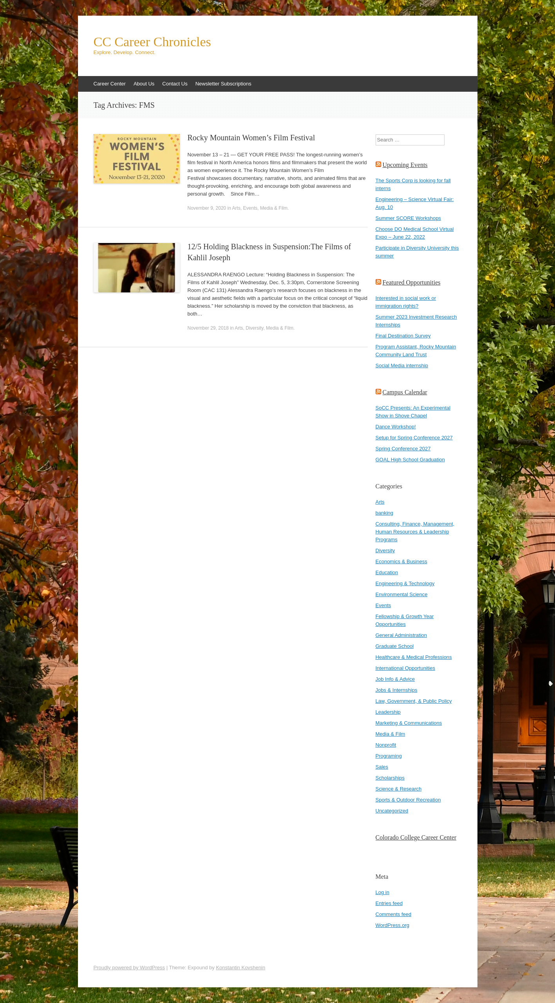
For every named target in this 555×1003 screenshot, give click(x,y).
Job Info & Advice (395, 679)
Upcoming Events (405, 164)
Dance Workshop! (396, 427)
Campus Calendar (405, 392)
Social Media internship (402, 365)
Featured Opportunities (412, 282)
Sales (382, 767)
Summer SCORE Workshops (408, 218)
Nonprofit (386, 745)
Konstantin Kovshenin (240, 967)
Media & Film (273, 208)
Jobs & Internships (397, 690)
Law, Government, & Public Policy (414, 701)
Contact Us (174, 84)
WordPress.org (392, 925)
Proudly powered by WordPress (129, 967)
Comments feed (394, 914)
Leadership (388, 712)
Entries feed (389, 903)
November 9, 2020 (207, 208)
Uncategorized (392, 811)
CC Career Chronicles (152, 42)
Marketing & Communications (409, 723)
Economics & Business (401, 561)
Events (250, 208)
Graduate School (395, 646)
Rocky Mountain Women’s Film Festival (251, 137)
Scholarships (390, 778)
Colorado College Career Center (416, 837)
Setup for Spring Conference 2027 (414, 438)
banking (385, 513)
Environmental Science (402, 594)
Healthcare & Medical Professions (414, 657)
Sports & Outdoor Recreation (408, 800)
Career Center (110, 84)
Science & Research (399, 789)
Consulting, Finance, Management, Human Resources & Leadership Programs (415, 531)
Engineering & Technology (405, 583)
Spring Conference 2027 (403, 449)
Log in (382, 892)
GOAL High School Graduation (410, 460)
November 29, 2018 (208, 328)
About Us (144, 84)
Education (387, 572)
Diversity (254, 328)
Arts (236, 208)
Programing (389, 756)
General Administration (401, 635)
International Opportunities (405, 668)
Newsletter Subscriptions (223, 84)
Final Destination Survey (403, 336)
